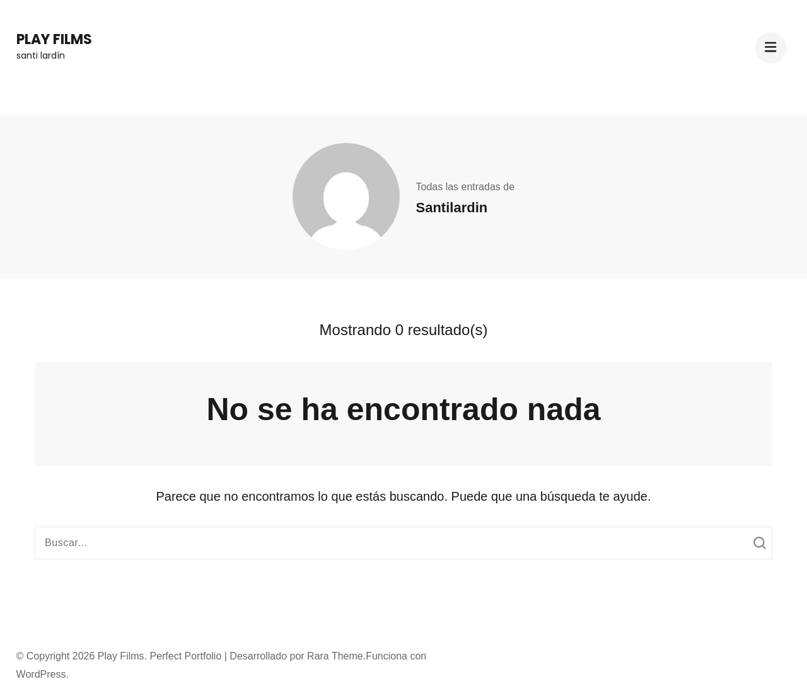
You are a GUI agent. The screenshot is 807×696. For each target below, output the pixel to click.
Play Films (54, 39)
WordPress (41, 674)
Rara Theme (335, 656)
